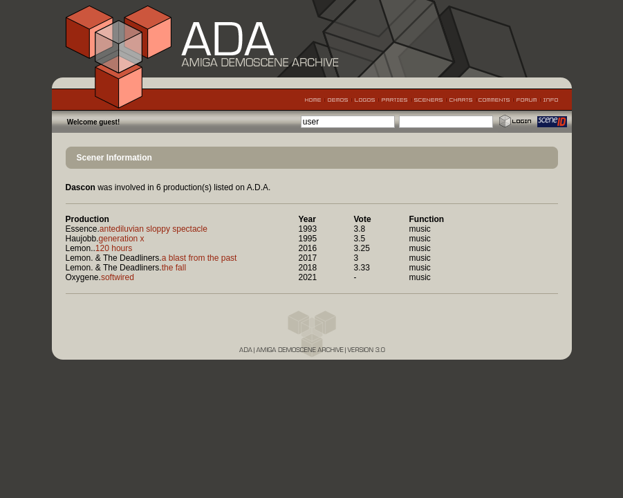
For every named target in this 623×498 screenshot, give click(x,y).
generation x (122, 238)
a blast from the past (199, 258)
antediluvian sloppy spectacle (153, 229)
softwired (117, 277)
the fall (174, 268)
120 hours (113, 248)
